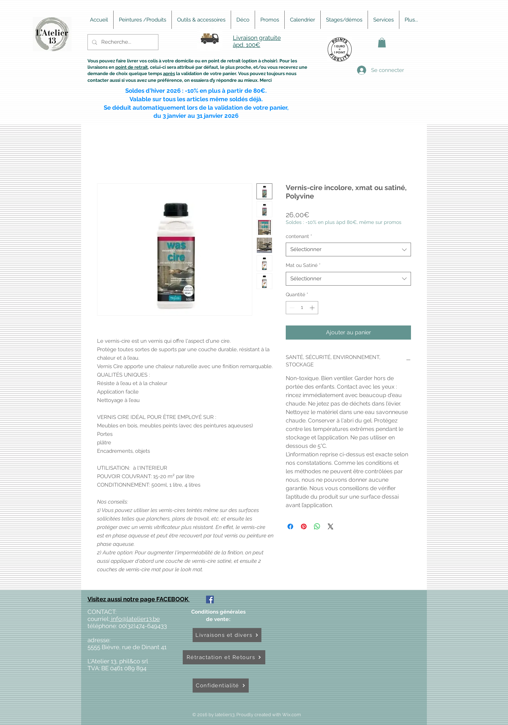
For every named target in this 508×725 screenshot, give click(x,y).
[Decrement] (291, 307)
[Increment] (312, 307)
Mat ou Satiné (303, 265)
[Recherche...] (122, 42)
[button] (382, 42)
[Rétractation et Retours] (224, 657)
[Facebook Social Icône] (210, 599)
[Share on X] (330, 526)
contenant (299, 236)
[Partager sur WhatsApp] (317, 526)
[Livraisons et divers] (227, 635)
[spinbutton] (302, 307)
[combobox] (348, 249)
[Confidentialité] (221, 685)
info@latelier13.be (135, 618)
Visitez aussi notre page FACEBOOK (138, 599)
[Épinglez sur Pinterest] (304, 526)
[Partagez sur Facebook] (290, 526)
